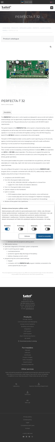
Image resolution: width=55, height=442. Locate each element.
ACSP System (27, 333)
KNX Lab (27, 402)
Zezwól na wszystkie (44, 236)
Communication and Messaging (27, 321)
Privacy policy (27, 417)
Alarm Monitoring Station (27, 336)
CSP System (27, 331)
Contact (27, 428)
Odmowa (27, 236)
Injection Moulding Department (38, 386)
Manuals (27, 350)
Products (14, 28)
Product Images (27, 357)
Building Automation (27, 326)
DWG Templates (27, 359)
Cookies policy (27, 419)
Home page (6, 28)
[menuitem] (51, 2)
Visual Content (27, 362)
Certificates (27, 355)
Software (27, 352)
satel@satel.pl (30, 308)
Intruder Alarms (25, 28)
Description (7, 112)
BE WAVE (27, 338)
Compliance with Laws (27, 425)
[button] (51, 7)
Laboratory (16, 386)
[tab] (7, 112)
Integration (27, 329)
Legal (27, 422)
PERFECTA (36, 28)
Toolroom (27, 394)
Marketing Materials (28, 364)
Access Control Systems (27, 324)
